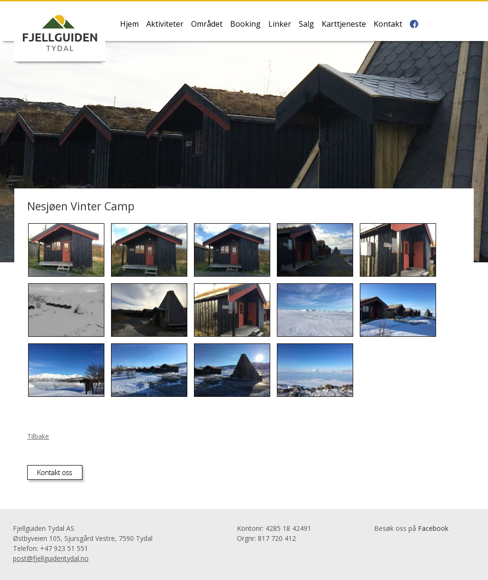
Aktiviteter (164, 24)
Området (207, 24)
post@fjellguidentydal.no (51, 558)
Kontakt (388, 24)
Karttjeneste (344, 24)
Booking (245, 24)
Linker (279, 24)
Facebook (433, 528)
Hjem (129, 24)
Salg (306, 24)
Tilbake (38, 436)
